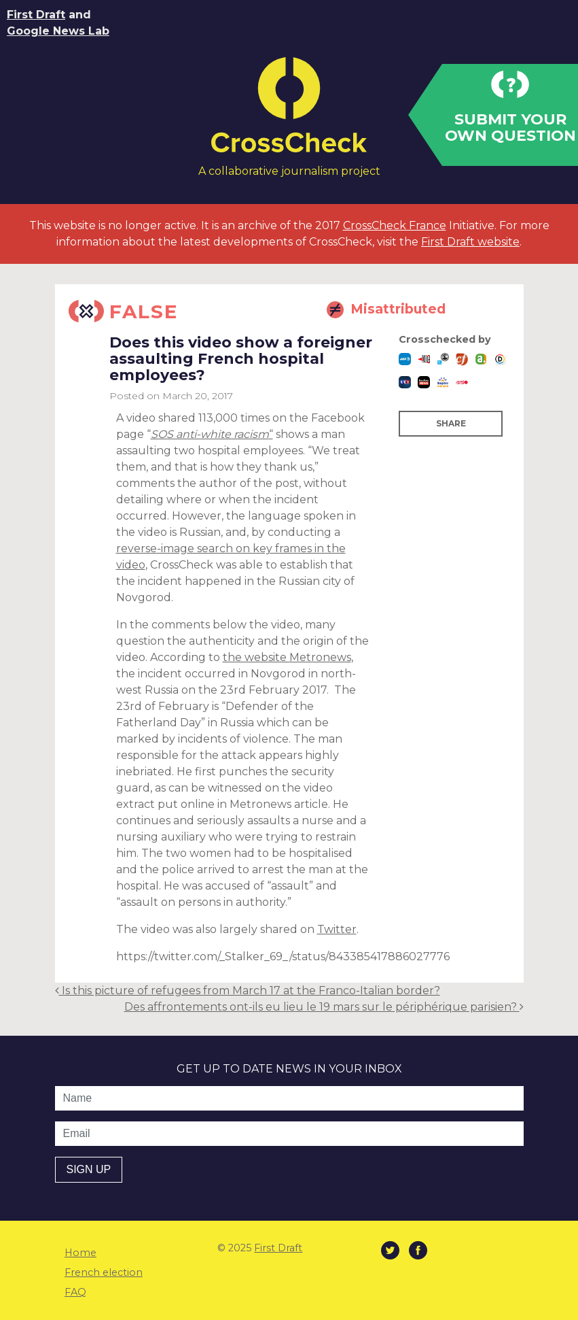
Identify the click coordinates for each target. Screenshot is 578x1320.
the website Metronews (287, 657)
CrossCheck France (394, 225)
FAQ (75, 1292)
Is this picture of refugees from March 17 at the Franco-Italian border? (247, 990)
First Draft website (470, 241)
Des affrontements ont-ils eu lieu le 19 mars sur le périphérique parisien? (324, 1006)
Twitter (337, 929)
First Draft (36, 14)
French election (104, 1272)
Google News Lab (58, 30)
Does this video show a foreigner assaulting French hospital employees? (240, 358)
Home (80, 1253)
